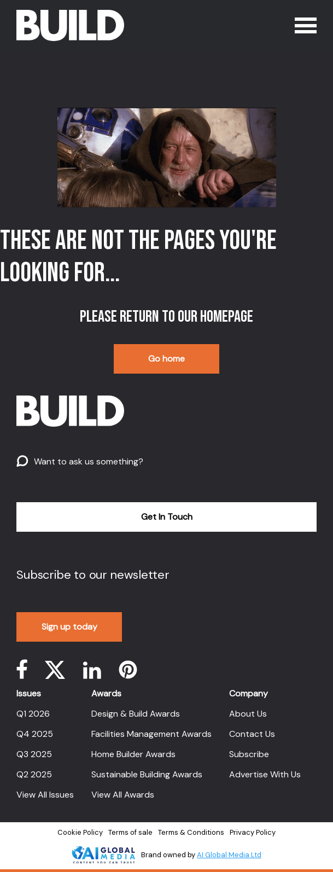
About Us (248, 713)
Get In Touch (166, 516)
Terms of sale (130, 832)
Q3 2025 (34, 754)
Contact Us (252, 734)
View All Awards (122, 794)
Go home (166, 358)
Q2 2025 (34, 774)
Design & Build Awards (135, 713)
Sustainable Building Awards (146, 774)
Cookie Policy (80, 832)
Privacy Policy (253, 832)
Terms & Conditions (191, 832)
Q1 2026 (33, 713)
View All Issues (45, 794)
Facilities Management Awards (151, 734)
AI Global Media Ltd (229, 854)
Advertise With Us (265, 774)
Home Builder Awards (133, 754)
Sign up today (69, 626)
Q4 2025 (34, 734)
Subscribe (249, 754)
